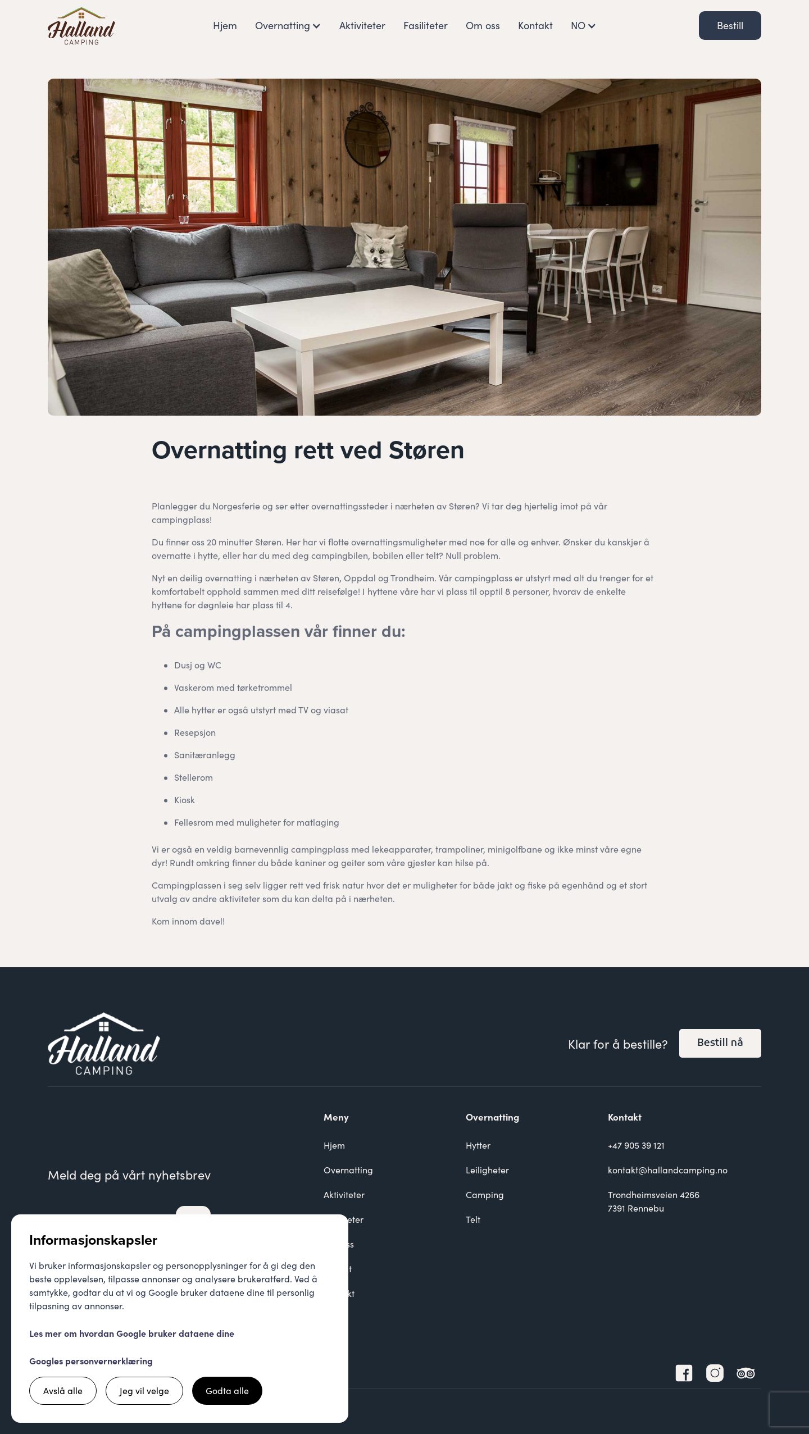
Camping (485, 1194)
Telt (473, 1219)
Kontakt (535, 25)
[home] (81, 26)
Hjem (225, 25)
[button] (288, 25)
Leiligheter (487, 1170)
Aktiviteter (362, 25)
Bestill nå (720, 1043)
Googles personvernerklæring (91, 1360)
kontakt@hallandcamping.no (668, 1170)
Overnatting (348, 1170)
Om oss (483, 25)
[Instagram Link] (714, 1373)
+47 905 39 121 (636, 1145)
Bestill (730, 25)
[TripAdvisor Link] (745, 1373)
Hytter (478, 1145)
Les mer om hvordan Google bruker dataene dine (131, 1333)
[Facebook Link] (684, 1373)
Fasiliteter (425, 25)
